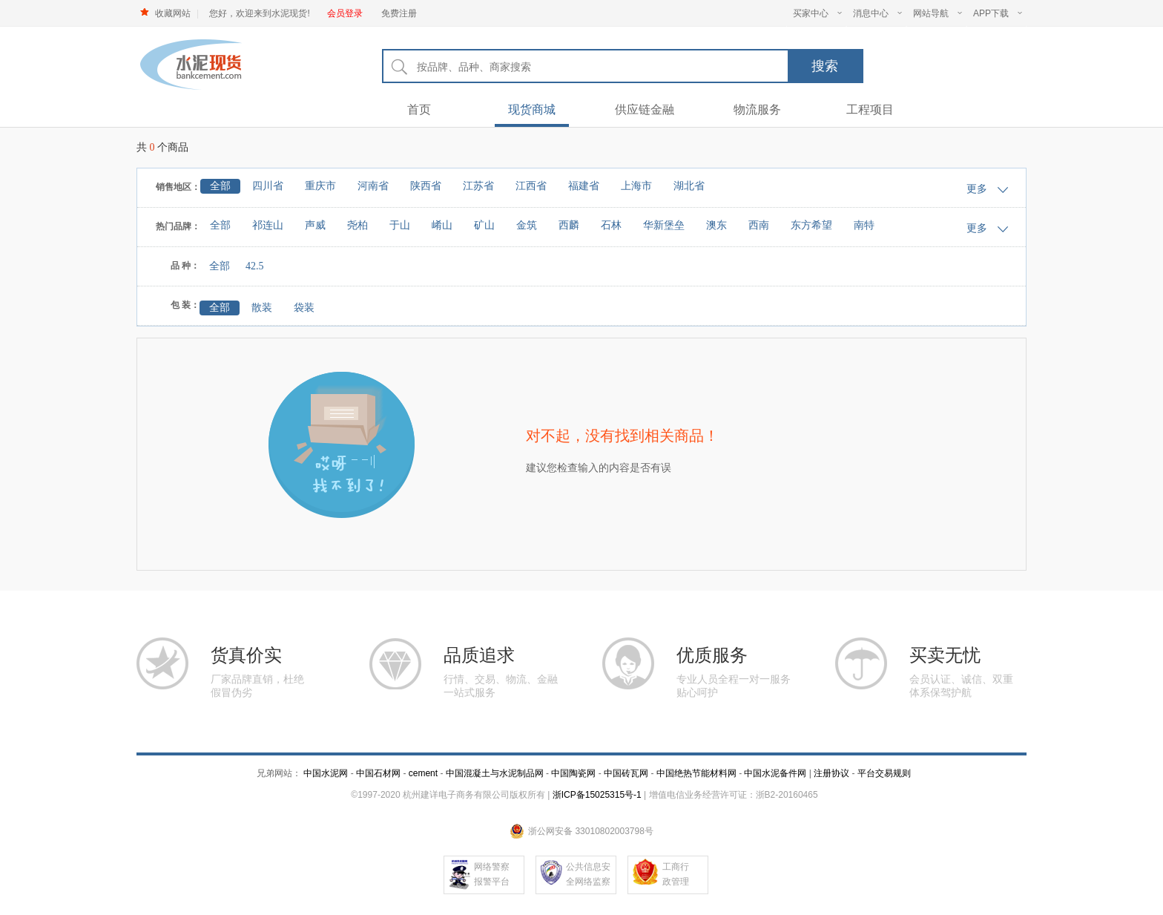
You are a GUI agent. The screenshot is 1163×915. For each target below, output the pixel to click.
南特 (864, 225)
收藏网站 (173, 13)
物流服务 (757, 109)
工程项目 (870, 109)
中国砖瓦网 (626, 773)
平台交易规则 (884, 773)
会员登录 (345, 13)
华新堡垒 (664, 225)
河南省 (373, 185)
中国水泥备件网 (775, 773)
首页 (419, 109)
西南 (758, 225)
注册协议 (831, 773)
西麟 (569, 225)
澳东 (716, 225)
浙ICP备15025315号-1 (597, 795)
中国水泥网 (325, 773)
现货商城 (532, 109)
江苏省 (478, 185)
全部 (220, 185)
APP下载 (997, 13)
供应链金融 (644, 109)
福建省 (583, 185)
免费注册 (399, 13)
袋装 (304, 307)
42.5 (255, 266)
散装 (261, 307)
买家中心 (817, 13)
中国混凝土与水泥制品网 (495, 773)
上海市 (636, 185)
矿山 (484, 225)
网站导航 (937, 13)
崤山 (442, 225)
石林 (611, 225)
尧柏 (357, 225)
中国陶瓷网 (573, 773)
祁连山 (267, 225)
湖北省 (689, 185)
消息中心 (877, 13)
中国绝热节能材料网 (696, 773)
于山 (399, 225)
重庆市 (320, 185)
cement (423, 773)
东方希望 (811, 225)
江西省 (531, 185)
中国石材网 (379, 773)
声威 (315, 225)
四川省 (267, 185)
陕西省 (425, 185)
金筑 (526, 225)
